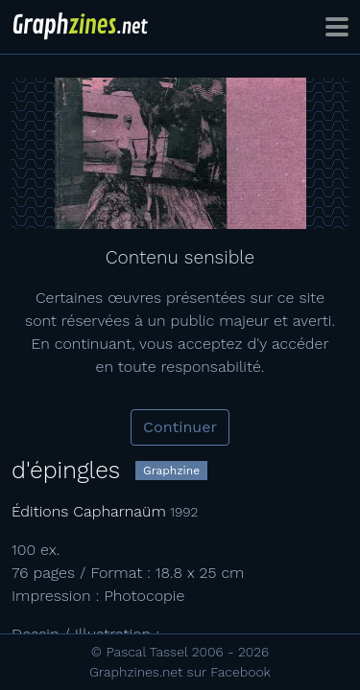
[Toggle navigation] (337, 26)
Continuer (180, 427)
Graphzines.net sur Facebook (180, 671)
